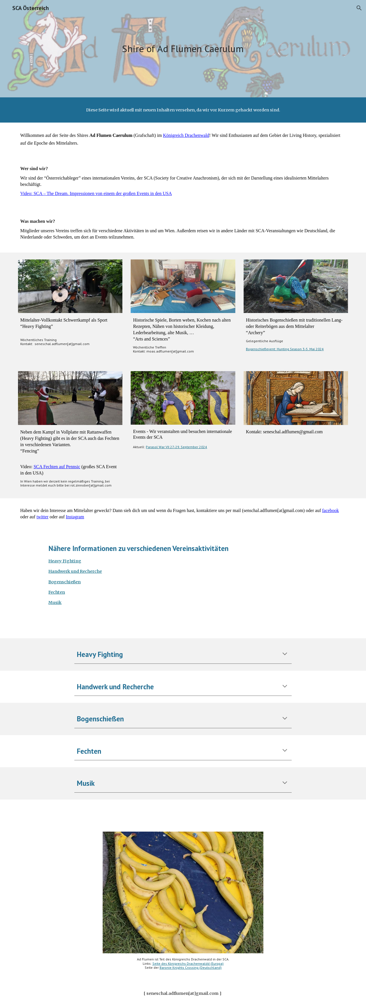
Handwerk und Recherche (75, 571)
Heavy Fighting (64, 561)
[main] (183, 48)
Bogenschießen (64, 581)
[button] (359, 8)
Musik (54, 602)
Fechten (56, 592)
